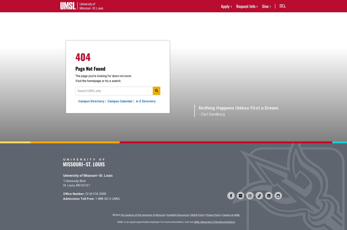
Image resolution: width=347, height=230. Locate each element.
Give (265, 6)
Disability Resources (178, 215)
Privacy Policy (213, 215)
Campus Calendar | (120, 101)
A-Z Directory (146, 101)
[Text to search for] (117, 91)
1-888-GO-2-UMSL (107, 199)
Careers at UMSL (231, 215)
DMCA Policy (197, 215)
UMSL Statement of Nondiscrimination (214, 222)
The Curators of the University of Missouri (143, 215)
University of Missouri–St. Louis (88, 176)
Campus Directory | (92, 101)
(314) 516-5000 (95, 194)
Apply (225, 6)
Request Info (245, 6)
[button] (282, 6)
